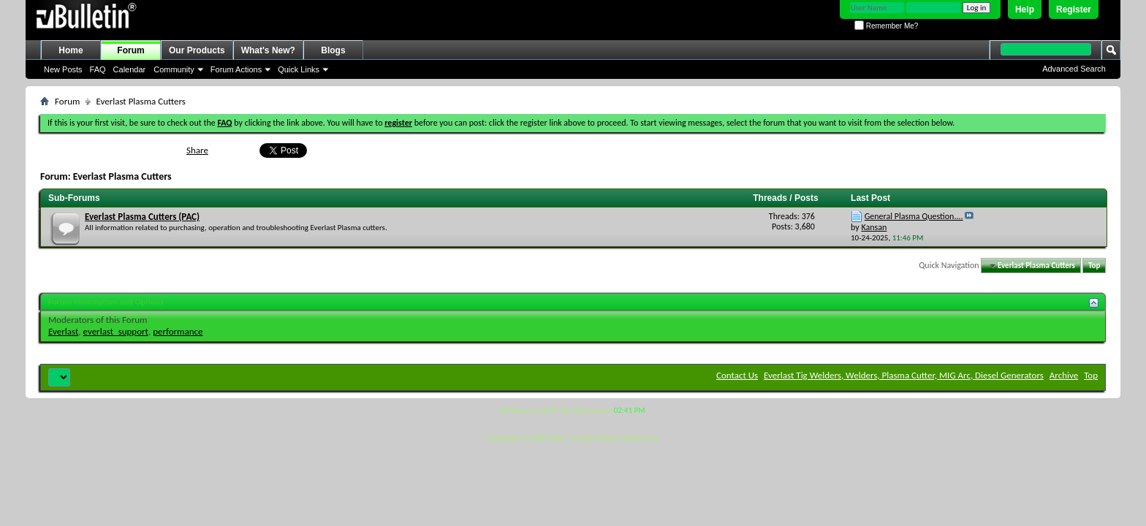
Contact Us (737, 375)
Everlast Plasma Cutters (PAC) (142, 216)
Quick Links (298, 69)
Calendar (129, 69)
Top (1094, 265)
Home (70, 50)
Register (1073, 9)
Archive (1064, 375)
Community (173, 69)
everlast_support (115, 331)
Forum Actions (236, 69)
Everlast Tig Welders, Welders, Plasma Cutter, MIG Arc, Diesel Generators (904, 375)
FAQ (98, 69)
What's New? (268, 50)
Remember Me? (886, 26)
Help (1024, 9)
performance (177, 331)
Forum (130, 50)
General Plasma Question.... (914, 216)
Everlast (63, 331)
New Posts (63, 69)
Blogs (333, 50)
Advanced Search (1074, 68)
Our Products (197, 50)
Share (197, 150)
